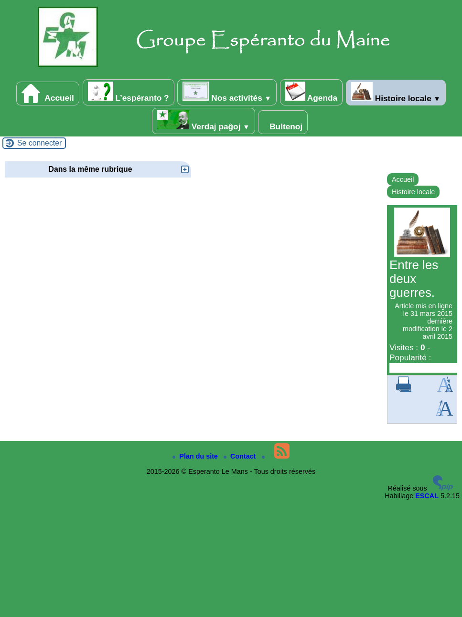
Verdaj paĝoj (203, 120)
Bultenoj (282, 122)
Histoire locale (396, 92)
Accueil (47, 93)
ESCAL (427, 496)
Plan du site (196, 456)
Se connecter (39, 143)
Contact (241, 456)
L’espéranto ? (128, 92)
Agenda (311, 92)
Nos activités (227, 92)
